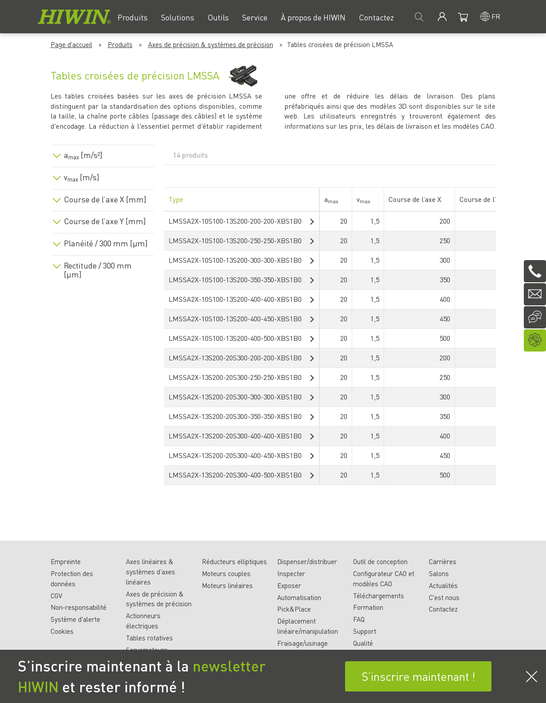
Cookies (62, 631)
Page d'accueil (71, 44)
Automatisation (299, 597)
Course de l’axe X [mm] (105, 199)
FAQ (359, 619)
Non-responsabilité (78, 607)
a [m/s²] (83, 154)
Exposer (289, 585)
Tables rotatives (149, 637)
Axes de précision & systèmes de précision (210, 44)
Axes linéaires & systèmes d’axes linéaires (150, 571)
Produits (120, 44)
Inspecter (291, 573)
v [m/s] (81, 177)
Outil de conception (380, 561)
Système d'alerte (75, 619)
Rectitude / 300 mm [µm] (98, 270)
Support (364, 631)
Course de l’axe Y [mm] (105, 221)
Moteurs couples (226, 573)
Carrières (442, 561)
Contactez (443, 608)
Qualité (363, 643)
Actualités (443, 585)
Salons (439, 573)
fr (495, 16)
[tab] (103, 153)
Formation (368, 607)
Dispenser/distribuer (307, 561)
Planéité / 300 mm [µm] (106, 243)
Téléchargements (378, 595)
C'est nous (444, 597)
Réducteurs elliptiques (234, 561)
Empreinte (66, 561)
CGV (56, 595)
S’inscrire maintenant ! (418, 676)
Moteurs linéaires (227, 585)
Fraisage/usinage (302, 643)
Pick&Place (294, 608)
